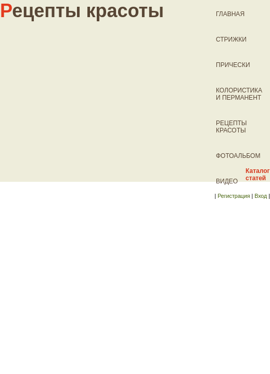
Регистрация (233, 196)
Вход (260, 196)
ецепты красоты (82, 10)
